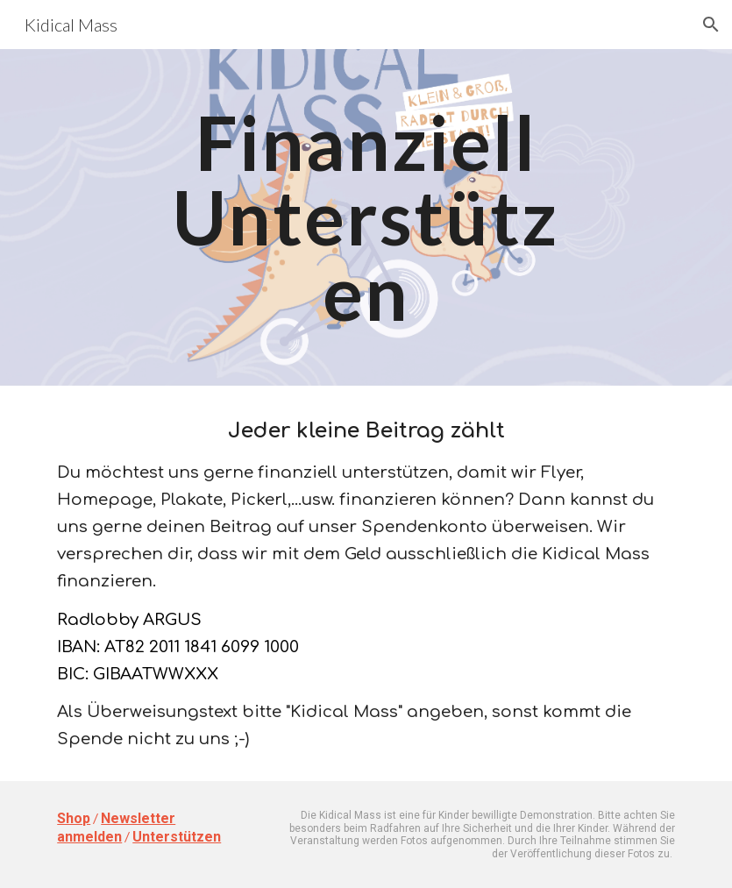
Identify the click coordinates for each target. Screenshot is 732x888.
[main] (365, 217)
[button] (711, 25)
